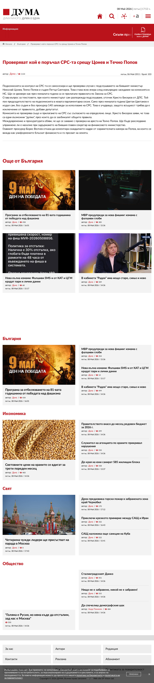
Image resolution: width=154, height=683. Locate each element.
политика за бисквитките (89, 675)
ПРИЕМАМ (133, 674)
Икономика (14, 414)
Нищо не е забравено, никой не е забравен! (109, 589)
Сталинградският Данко (97, 574)
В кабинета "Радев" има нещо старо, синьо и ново (113, 278)
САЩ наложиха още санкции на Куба (105, 533)
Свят (7, 489)
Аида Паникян (95, 609)
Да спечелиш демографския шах (102, 605)
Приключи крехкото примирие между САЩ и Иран (114, 518)
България (21, 44)
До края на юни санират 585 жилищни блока (110, 462)
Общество (13, 564)
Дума (13, 74)
